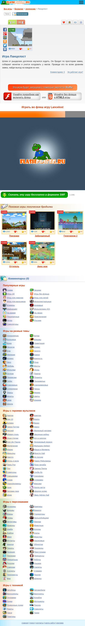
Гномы (8, 517)
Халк (7, 487)
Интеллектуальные (40, 301)
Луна (34, 362)
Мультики (9, 369)
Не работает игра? (75, 72)
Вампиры (36, 506)
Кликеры (9, 305)
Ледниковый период (41, 441)
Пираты (8, 548)
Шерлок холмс (38, 491)
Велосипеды (10, 593)
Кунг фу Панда (11, 441)
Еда (7, 350)
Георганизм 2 (70, 224)
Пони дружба (38, 464)
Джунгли (9, 347)
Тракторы (9, 616)
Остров (8, 373)
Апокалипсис (11, 335)
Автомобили (37, 589)
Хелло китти (37, 487)
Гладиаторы (37, 514)
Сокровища (10, 384)
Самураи (9, 567)
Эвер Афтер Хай (39, 494)
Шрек (7, 494)
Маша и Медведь (40, 449)
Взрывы (35, 339)
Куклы (35, 532)
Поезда (35, 605)
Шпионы (36, 578)
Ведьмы (8, 510)
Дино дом (42, 255)
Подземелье (37, 381)
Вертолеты (37, 593)
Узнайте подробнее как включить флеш (26, 96)
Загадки (35, 290)
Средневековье (39, 384)
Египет (35, 347)
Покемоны (36, 548)
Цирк (7, 400)
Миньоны (9, 453)
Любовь (8, 365)
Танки (34, 612)
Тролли (35, 574)
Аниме (8, 290)
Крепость (36, 358)
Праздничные (11, 316)
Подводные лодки (13, 605)
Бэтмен (8, 422)
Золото (35, 350)
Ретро (7, 320)
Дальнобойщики (39, 517)
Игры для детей (39, 297)
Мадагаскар (10, 445)
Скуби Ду (36, 472)
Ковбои (8, 532)
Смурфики (36, 475)
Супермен (36, 479)
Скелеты (36, 567)
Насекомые (37, 540)
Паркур (35, 373)
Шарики (35, 400)
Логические (19, 14)
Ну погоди (36, 457)
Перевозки (10, 377)
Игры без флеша (39, 293)
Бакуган (35, 415)
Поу (6, 468)
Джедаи (35, 521)
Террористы (10, 574)
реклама (59, 623)
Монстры (36, 536)
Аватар (8, 415)
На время (9, 312)
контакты (39, 623)
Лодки (7, 601)
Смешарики (10, 475)
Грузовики (9, 597)
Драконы (9, 525)
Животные (36, 525)
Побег (7, 381)
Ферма (35, 392)
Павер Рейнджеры (40, 460)
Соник (7, 479)
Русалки (8, 563)
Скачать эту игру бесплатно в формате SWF (36, 194)
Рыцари (35, 563)
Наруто (8, 457)
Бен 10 (8, 419)
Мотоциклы (37, 601)
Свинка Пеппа (38, 468)
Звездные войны (39, 434)
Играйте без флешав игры (65, 96)
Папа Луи (9, 464)
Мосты (35, 365)
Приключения (38, 316)
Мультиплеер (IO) (40, 308)
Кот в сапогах (38, 438)
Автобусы (9, 589)
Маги (7, 536)
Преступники (38, 551)
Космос (8, 358)
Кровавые (36, 305)
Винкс (34, 422)
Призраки (14, 224)
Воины (8, 514)
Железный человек (40, 430)
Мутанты (9, 540)
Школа (8, 403)
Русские (35, 320)
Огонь (34, 369)
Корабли (36, 597)
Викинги (35, 510)
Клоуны (35, 529)
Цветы (35, 396)
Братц (34, 419)
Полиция (9, 551)
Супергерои (10, 388)
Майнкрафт (10, 308)
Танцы (35, 388)
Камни (35, 354)
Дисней (8, 430)
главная (25, 623)
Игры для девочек (13, 297)
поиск (32, 623)
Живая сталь (11, 434)
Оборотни (36, 544)
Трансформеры (12, 483)
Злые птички (10, 438)
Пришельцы (10, 559)
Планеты (36, 377)
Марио (8, 449)
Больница (9, 339)
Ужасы (8, 392)
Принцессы (37, 555)
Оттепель (14, 255)
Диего (34, 426)
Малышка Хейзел (40, 445)
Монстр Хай (37, 453)
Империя (9, 354)
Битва (34, 335)
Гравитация (37, 343)
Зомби (8, 529)
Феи (7, 578)
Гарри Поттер (11, 426)
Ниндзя (8, 544)
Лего (7, 362)
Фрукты (8, 396)
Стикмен (36, 570)
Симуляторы (10, 324)
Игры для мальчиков (14, 301)
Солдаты (9, 570)
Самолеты (36, 608)
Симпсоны (9, 472)
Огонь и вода (11, 460)
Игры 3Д (8, 293)
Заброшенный (42, 224)
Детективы (10, 521)
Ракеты (8, 608)
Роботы (35, 559)
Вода (7, 343)
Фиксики (36, 483)
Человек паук (11, 491)
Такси (7, 612)
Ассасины (9, 506)
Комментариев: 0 (57, 72)
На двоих (36, 312)
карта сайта (50, 623)
